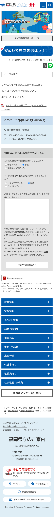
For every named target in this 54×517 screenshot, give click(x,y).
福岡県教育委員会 (27, 411)
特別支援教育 (13, 411)
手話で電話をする (24, 469)
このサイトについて (11, 423)
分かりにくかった (14, 186)
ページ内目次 (11, 74)
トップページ (9, 408)
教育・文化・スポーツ (36, 408)
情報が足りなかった (16, 168)
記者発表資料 (12, 329)
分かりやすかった (15, 183)
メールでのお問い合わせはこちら (20, 139)
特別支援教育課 (12, 130)
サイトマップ (29, 423)
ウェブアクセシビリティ (34, 430)
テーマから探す (21, 408)
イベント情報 (11, 320)
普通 (27, 165)
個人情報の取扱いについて (15, 426)
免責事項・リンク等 (11, 430)
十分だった (12, 165)
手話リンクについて (30, 473)
